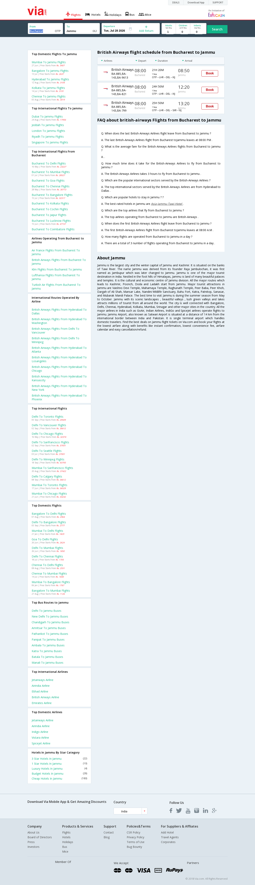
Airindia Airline (41, 686)
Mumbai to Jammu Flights (49, 62)
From (33, 26)
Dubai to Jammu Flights (47, 116)
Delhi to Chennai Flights (47, 556)
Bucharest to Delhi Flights (49, 163)
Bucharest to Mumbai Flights (51, 172)
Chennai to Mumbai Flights (49, 573)
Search (217, 29)
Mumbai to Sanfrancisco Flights (52, 468)
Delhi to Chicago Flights (47, 434)
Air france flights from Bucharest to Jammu (56, 252)
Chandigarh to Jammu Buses (50, 622)
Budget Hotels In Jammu (59, 773)
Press (31, 842)
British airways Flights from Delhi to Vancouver (55, 330)
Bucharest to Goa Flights (48, 180)
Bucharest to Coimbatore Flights (53, 229)
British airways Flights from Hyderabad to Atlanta (59, 349)
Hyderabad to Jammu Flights (50, 79)
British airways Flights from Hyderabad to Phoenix (59, 397)
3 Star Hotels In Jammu (59, 759)
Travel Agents (170, 837)
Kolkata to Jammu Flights (48, 88)
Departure (109, 26)
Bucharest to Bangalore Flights (52, 195)
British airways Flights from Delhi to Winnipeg (55, 340)
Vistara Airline (40, 737)
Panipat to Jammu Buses (48, 639)
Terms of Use (135, 842)
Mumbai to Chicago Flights (49, 493)
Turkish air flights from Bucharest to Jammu (56, 286)
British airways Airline (45, 697)
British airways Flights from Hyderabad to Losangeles (59, 359)
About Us (33, 832)
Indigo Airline (40, 732)
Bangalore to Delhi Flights (49, 513)
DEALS (175, 2)
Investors (33, 847)
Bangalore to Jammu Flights (50, 71)
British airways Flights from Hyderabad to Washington (59, 321)
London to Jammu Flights (48, 131)
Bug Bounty (134, 847)
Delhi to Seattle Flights (47, 451)
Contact (109, 832)
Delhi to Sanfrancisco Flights (50, 442)
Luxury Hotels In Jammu (59, 768)
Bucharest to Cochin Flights (50, 209)
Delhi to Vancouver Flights (49, 425)
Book (210, 73)
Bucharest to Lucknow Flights (51, 221)
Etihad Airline (40, 691)
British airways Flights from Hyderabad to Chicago (59, 368)
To (68, 26)
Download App (196, 2)
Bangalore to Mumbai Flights (51, 590)
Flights (66, 832)
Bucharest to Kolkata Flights (50, 203)
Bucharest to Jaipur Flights (49, 215)
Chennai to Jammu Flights (49, 96)
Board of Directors (39, 837)
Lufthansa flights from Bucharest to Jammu (56, 277)
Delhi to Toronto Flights (47, 416)
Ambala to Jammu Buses (48, 645)
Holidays (67, 842)
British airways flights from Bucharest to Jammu (59, 262)
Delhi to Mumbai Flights (47, 548)
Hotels (66, 837)
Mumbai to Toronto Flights (49, 485)
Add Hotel (167, 832)
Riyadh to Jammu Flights (48, 136)
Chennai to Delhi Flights (47, 565)
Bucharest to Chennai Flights (51, 186)
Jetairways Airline (42, 680)
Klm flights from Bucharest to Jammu (57, 269)
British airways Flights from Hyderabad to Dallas (59, 311)
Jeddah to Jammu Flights (48, 125)
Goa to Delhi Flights (45, 539)
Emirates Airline (42, 703)
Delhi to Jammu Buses (46, 611)
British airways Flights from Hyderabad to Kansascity (59, 378)
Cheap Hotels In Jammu (59, 778)
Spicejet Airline (41, 743)
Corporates (168, 842)
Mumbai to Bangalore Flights (51, 582)
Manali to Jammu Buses (47, 662)
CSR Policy (133, 832)
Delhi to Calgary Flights (47, 476)
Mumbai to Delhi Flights (47, 531)
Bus (64, 847)
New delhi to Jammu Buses (50, 616)
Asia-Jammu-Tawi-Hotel (167, 204)
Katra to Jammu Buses (47, 651)
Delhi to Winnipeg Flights (48, 459)
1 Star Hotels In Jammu (59, 763)
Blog (107, 837)
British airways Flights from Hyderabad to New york (59, 388)
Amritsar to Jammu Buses (49, 628)
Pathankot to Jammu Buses (50, 634)
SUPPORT (218, 2)
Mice (65, 851)
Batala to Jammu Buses (47, 657)
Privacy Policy (135, 837)
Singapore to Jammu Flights (50, 142)
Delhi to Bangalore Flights (49, 522)
